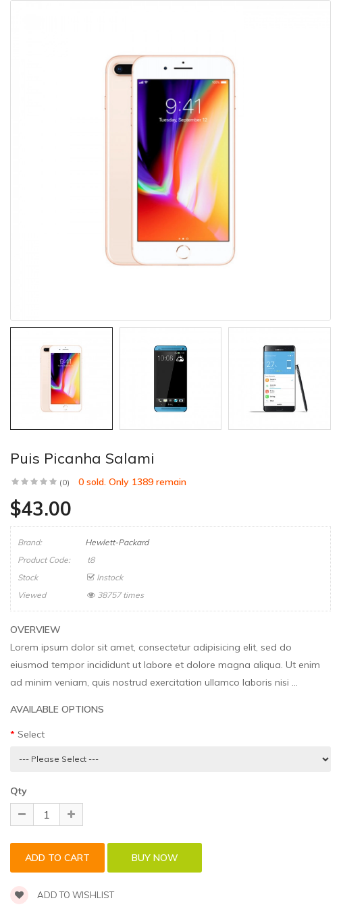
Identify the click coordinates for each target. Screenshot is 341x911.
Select (31, 734)
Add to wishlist (62, 894)
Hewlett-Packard (117, 542)
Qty (18, 791)
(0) (64, 482)
